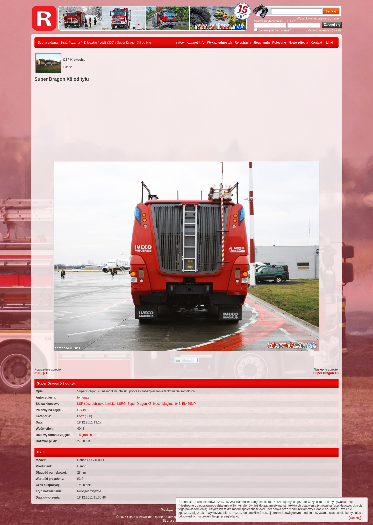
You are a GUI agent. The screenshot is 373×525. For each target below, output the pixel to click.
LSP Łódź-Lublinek (90, 404)
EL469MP (189, 404)
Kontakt (316, 42)
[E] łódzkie (90, 42)
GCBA (81, 410)
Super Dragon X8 (326, 373)
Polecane (279, 42)
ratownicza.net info (190, 42)
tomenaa (83, 397)
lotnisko (110, 404)
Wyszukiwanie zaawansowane (318, 18)
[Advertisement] (186, 121)
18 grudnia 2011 (88, 435)
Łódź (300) (106, 42)
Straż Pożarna (70, 42)
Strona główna (48, 42)
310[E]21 (40, 373)
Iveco (157, 404)
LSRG (121, 404)
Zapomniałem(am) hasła (324, 30)
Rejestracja (243, 42)
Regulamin (262, 42)
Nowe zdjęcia (298, 42)
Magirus (168, 404)
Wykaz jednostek (219, 42)
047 (177, 404)
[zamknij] (355, 518)
